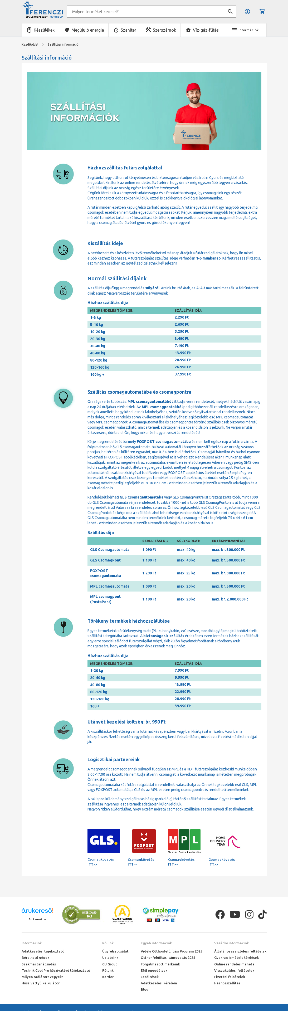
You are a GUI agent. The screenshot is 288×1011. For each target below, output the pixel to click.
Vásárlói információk (231, 943)
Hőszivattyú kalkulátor (41, 983)
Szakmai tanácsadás (39, 964)
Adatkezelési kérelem (159, 983)
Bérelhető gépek (35, 957)
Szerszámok (164, 30)
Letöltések (150, 977)
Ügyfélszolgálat (115, 951)
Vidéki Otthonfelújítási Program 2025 (171, 951)
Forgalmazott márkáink (160, 964)
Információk (32, 943)
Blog (144, 989)
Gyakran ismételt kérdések (236, 957)
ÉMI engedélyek (154, 970)
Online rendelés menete (234, 964)
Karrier (108, 977)
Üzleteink (110, 957)
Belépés (247, 11)
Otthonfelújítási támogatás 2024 (168, 957)
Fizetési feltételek (229, 977)
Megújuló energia (87, 30)
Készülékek (44, 30)
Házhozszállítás (227, 983)
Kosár (262, 11)
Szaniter (128, 30)
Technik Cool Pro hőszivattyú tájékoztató (56, 970)
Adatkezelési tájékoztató (43, 951)
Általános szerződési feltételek (240, 951)
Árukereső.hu (37, 919)
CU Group (110, 964)
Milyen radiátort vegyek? (42, 977)
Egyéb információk (156, 943)
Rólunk (108, 943)
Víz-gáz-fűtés (206, 30)
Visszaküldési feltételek (234, 970)
